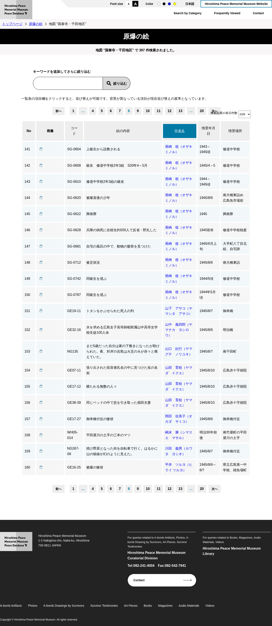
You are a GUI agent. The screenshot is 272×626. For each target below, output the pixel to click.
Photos (32, 605)
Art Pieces (130, 605)
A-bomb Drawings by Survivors (63, 605)
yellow (174, 3)
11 (159, 111)
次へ (215, 489)
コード (74, 130)
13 (180, 111)
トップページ (12, 24)
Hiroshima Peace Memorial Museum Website (236, 4)
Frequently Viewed (227, 13)
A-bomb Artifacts (11, 605)
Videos (209, 605)
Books (148, 605)
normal (158, 3)
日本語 (189, 4)
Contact (258, 13)
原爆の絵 (35, 24)
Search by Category (188, 13)
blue (169, 3)
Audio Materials (189, 605)
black (164, 3)
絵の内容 (123, 131)
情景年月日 (208, 130)
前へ (58, 111)
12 (169, 111)
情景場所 (235, 131)
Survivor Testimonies (104, 605)
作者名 (179, 131)
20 (202, 111)
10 (148, 111)
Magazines (165, 605)
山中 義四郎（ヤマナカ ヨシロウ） (178, 330)
